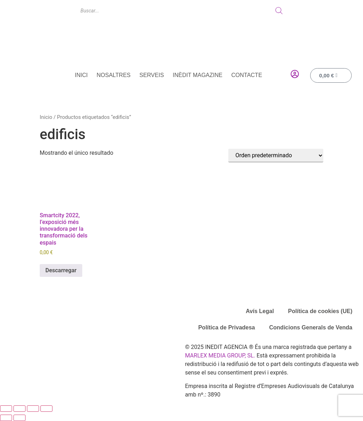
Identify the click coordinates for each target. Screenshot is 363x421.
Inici (81, 75)
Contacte (246, 75)
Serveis (151, 75)
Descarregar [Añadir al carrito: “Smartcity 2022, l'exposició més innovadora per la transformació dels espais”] (61, 270)
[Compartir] (33, 408)
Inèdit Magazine (197, 75)
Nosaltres (114, 75)
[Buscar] (279, 11)
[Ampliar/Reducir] (6, 408)
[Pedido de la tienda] (275, 155)
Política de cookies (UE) (320, 311)
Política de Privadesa (226, 327)
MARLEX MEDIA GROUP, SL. (220, 355)
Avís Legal (260, 311)
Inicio (46, 117)
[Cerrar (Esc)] (46, 408)
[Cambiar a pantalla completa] (19, 408)
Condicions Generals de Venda (310, 327)
